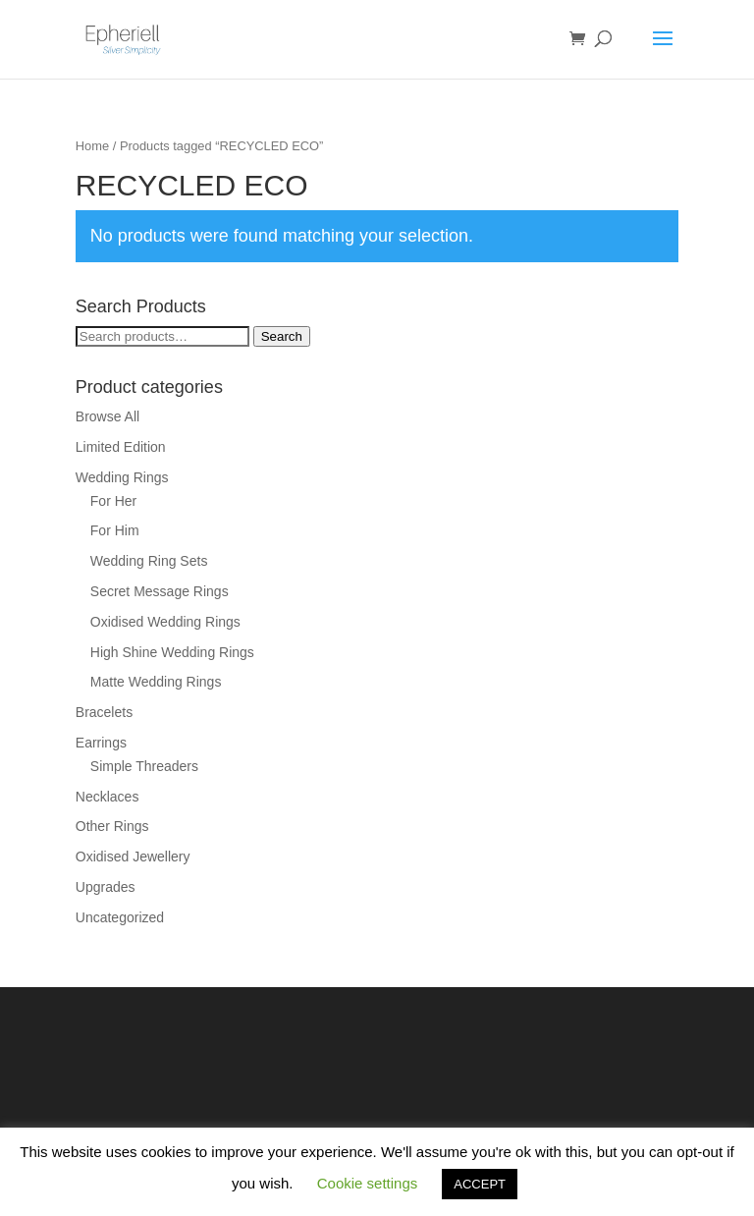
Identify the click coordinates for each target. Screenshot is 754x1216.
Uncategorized (120, 917)
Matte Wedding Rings (156, 682)
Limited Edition (121, 447)
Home (92, 145)
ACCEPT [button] (480, 1184)
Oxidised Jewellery (133, 856)
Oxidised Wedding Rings (165, 622)
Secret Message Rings (159, 591)
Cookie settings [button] (367, 1183)
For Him (114, 530)
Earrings (101, 742)
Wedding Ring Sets (149, 561)
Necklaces (107, 796)
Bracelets (104, 712)
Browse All (107, 416)
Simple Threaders (144, 766)
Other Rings (112, 826)
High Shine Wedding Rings (172, 652)
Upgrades (105, 887)
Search (281, 336)
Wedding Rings (122, 477)
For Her (113, 501)
